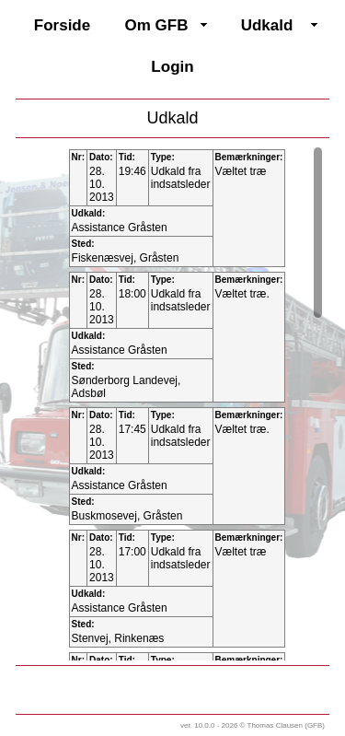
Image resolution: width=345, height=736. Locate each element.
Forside (62, 25)
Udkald (267, 25)
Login (172, 67)
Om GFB (157, 25)
